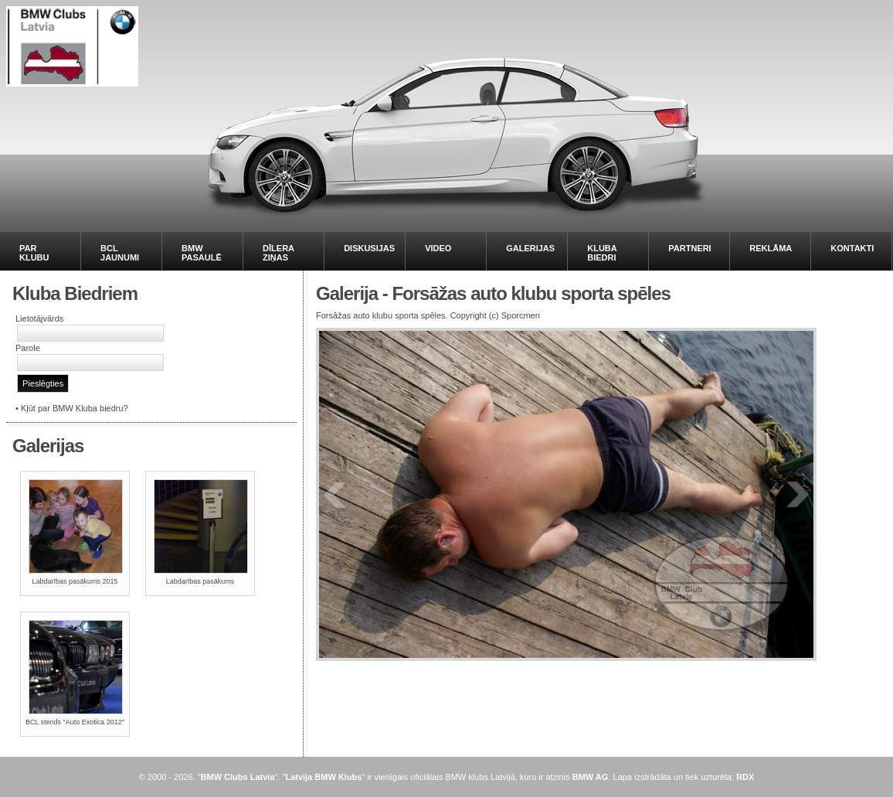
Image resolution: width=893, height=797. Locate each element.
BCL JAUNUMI (119, 253)
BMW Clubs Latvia (238, 777)
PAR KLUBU (34, 253)
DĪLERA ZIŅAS (278, 253)
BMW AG (590, 777)
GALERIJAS (530, 248)
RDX (745, 777)
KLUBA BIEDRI (601, 253)
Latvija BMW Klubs (323, 777)
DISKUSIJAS (369, 248)
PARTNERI (689, 248)
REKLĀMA (770, 248)
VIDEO (438, 248)
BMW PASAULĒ (202, 253)
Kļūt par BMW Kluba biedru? (74, 408)
